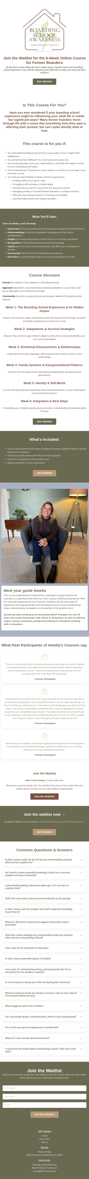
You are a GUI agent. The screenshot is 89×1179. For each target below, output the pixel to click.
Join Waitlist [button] (44, 81)
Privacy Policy (44, 1152)
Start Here (44, 1139)
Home (44, 1136)
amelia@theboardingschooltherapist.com (62, 822)
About (44, 1142)
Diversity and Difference (45, 1165)
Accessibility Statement (44, 1171)
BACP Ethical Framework (44, 1168)
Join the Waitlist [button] (44, 796)
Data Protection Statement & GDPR (44, 1155)
